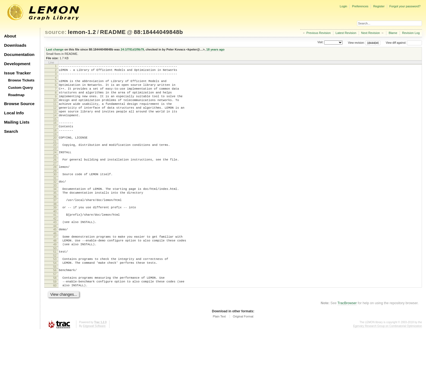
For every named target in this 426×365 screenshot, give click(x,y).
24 (55, 167)
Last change (55, 49)
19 (55, 147)
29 (55, 188)
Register (379, 6)
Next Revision (370, 32)
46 (55, 257)
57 (55, 304)
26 (55, 175)
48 (55, 266)
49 (55, 270)
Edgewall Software (94, 359)
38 (55, 225)
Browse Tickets (21, 80)
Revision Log (411, 32)
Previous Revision (318, 32)
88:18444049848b (158, 32)
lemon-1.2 (82, 32)
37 (55, 220)
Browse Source (19, 103)
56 (55, 299)
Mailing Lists (16, 122)
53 (55, 286)
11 (55, 111)
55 (55, 296)
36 (55, 217)
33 (55, 204)
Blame (393, 32)
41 (55, 236)
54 (55, 291)
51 (55, 278)
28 (55, 183)
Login (343, 6)
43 (55, 245)
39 (55, 228)
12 (55, 116)
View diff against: (404, 42)
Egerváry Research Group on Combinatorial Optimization (387, 359)
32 (55, 199)
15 (55, 129)
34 (55, 207)
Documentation (19, 54)
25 (55, 171)
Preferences (360, 6)
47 (55, 261)
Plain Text (219, 349)
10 (55, 106)
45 (55, 253)
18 (55, 142)
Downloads (15, 45)
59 (55, 313)
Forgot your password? (404, 6)
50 (55, 275)
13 (55, 120)
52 (55, 283)
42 (55, 241)
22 (55, 159)
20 (55, 150)
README (113, 32)
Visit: (320, 42)
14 (55, 125)
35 (55, 212)
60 (55, 318)
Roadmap (16, 95)
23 (55, 163)
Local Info (14, 113)
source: (56, 32)
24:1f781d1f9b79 (132, 49)
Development (17, 63)
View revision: (356, 42)
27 (55, 179)
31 (55, 196)
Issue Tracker (17, 73)
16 (55, 133)
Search (11, 131)
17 (55, 138)
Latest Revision (346, 32)
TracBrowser (347, 336)
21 (55, 155)
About (10, 36)
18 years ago (215, 49)
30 (55, 191)
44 (55, 249)
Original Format (243, 349)
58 (55, 308)
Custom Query (20, 88)
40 (55, 233)
